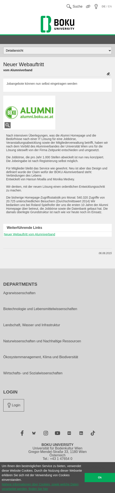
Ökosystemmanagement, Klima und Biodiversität (40, 357)
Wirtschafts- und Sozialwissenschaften (32, 373)
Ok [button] (100, 477)
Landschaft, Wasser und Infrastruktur (31, 325)
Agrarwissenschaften (19, 293)
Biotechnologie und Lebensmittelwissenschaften (40, 309)
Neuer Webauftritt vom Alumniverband (29, 234)
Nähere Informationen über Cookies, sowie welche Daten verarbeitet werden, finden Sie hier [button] (40, 487)
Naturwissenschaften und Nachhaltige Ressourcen (42, 341)
